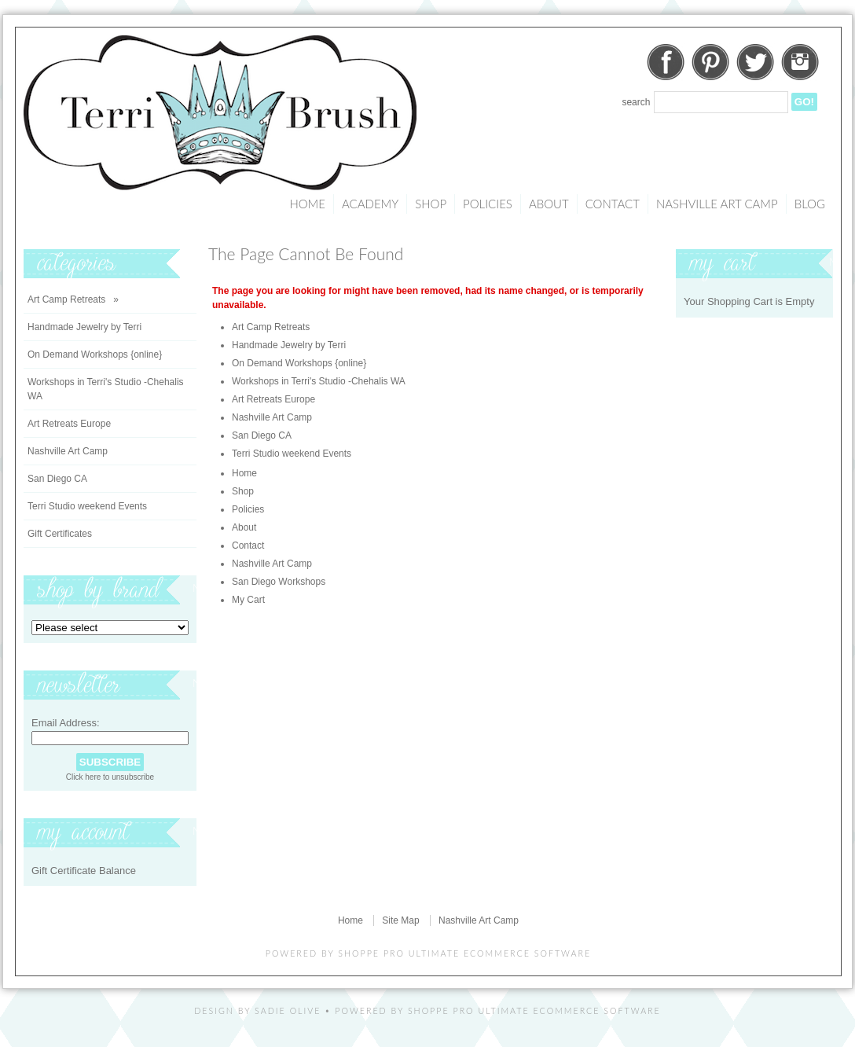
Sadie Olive (288, 1010)
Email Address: (65, 723)
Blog (809, 204)
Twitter (755, 62)
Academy (370, 204)
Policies (487, 204)
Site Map (400, 920)
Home (307, 204)
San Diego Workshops (278, 581)
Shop (430, 204)
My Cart (248, 599)
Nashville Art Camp (717, 204)
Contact (612, 204)
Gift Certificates (60, 533)
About (549, 204)
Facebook (665, 62)
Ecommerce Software (597, 1010)
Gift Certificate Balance (83, 870)
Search (636, 102)
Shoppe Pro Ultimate (399, 953)
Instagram (800, 62)
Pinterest (710, 62)
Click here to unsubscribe (110, 777)
